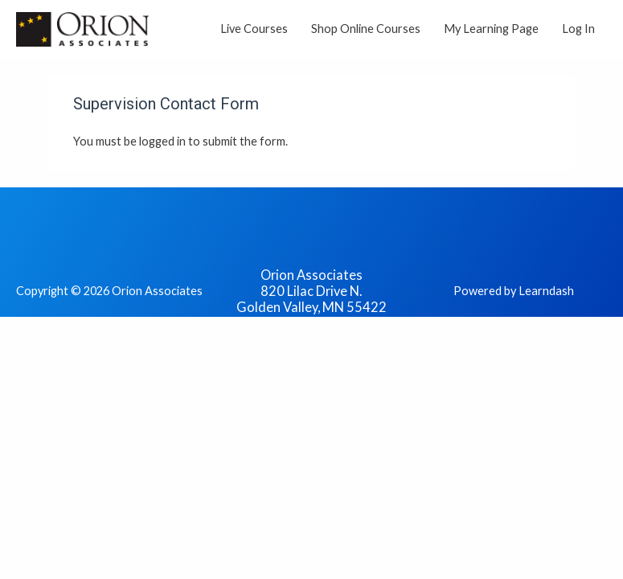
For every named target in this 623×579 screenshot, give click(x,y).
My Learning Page (491, 28)
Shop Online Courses (365, 28)
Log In (578, 28)
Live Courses (254, 28)
